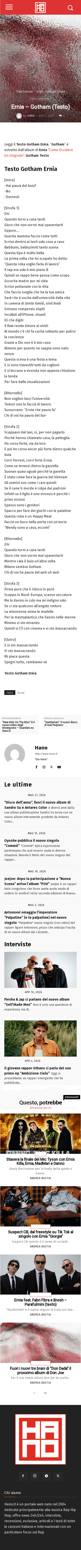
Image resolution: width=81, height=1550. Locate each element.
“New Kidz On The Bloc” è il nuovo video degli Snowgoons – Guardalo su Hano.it (18, 726)
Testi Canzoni (24, 91)
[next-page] (45, 1393)
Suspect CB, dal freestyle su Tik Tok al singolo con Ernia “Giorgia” (40, 1234)
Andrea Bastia (40, 1178)
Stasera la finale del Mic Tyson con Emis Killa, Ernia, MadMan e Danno (40, 1161)
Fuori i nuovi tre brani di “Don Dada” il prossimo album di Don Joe (40, 1370)
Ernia (21, 692)
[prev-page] (34, 1393)
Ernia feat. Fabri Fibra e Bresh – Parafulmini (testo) (40, 1302)
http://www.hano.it (46, 753)
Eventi (40, 1154)
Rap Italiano (14, 834)
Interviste (13, 993)
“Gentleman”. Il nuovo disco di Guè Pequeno (60, 724)
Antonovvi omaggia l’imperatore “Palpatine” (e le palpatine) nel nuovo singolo (35, 917)
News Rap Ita (14, 796)
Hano (31, 115)
